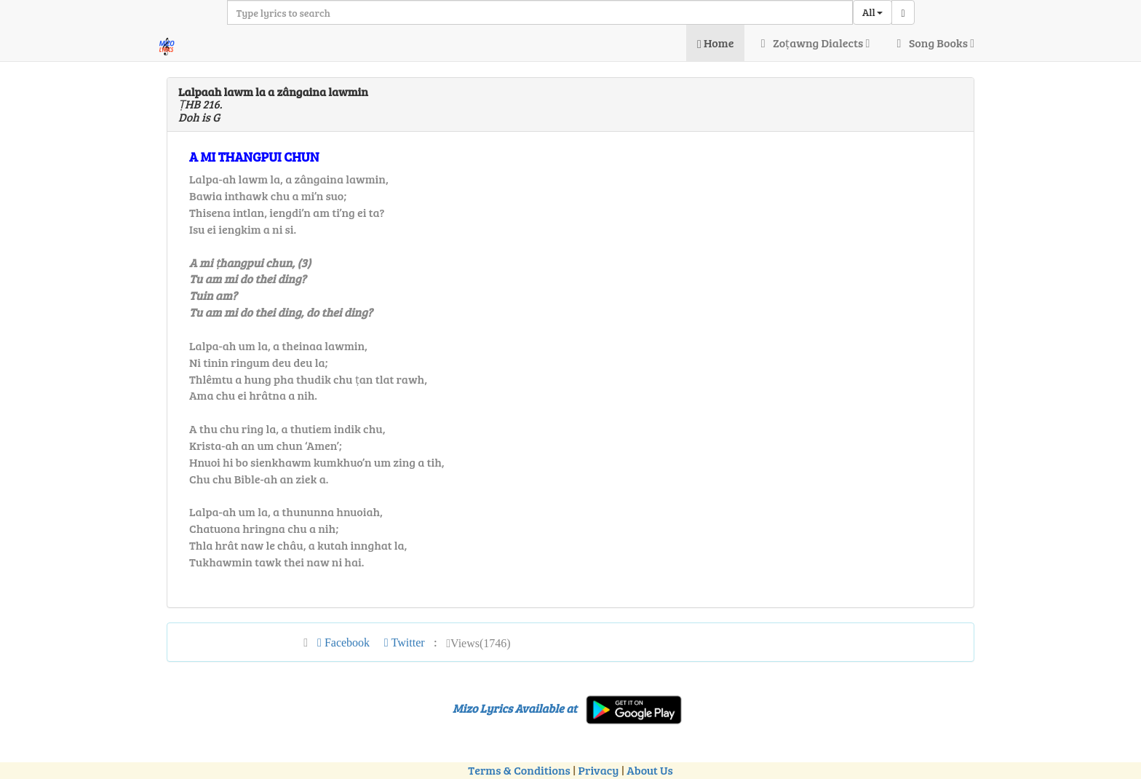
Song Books (932, 42)
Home (715, 42)
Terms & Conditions (519, 770)
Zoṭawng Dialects (812, 42)
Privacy (599, 770)
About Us (649, 770)
